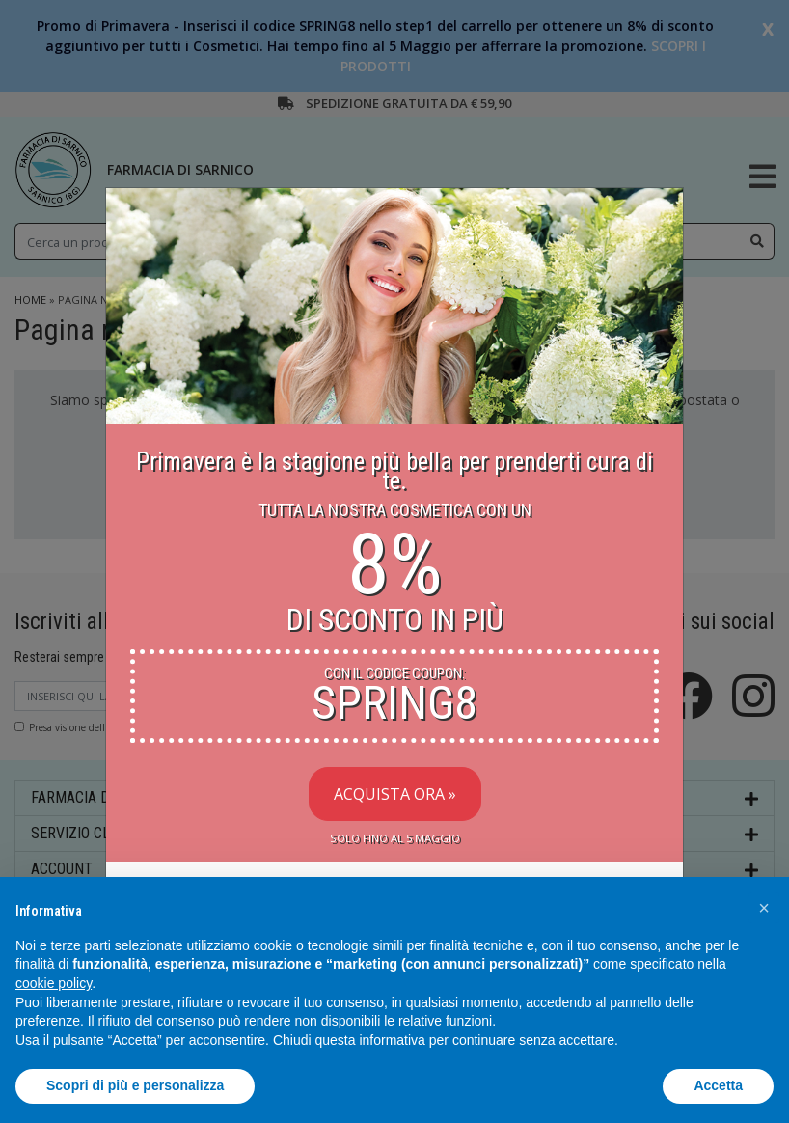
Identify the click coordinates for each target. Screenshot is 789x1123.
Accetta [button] (718, 1085)
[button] (763, 907)
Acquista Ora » (395, 794)
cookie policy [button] (53, 983)
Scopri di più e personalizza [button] (135, 1085)
